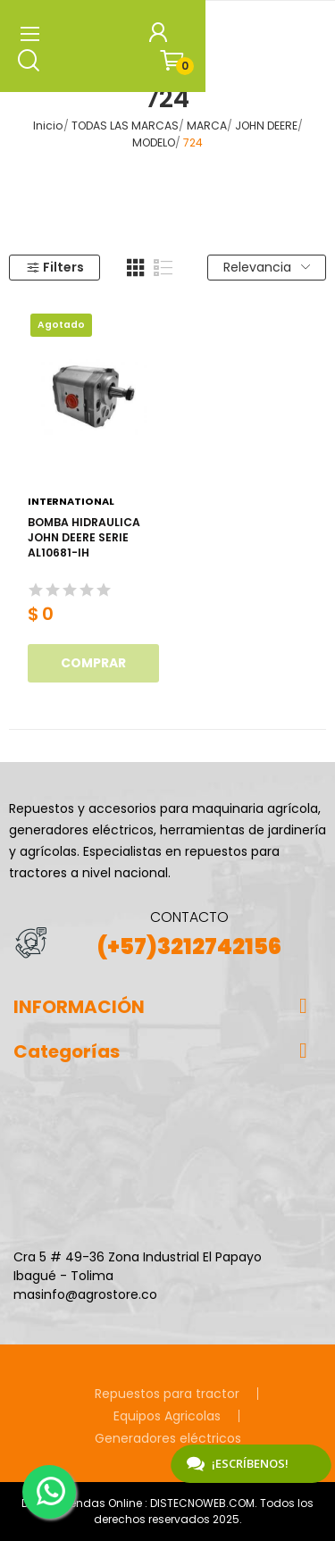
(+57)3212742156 (189, 946)
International (71, 502)
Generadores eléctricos (168, 1438)
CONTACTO (189, 917)
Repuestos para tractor (167, 1393)
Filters (55, 267)
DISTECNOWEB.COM (202, 1503)
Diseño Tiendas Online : (84, 1503)
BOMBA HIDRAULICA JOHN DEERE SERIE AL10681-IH (84, 537)
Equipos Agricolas (167, 1416)
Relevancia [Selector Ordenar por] (266, 267)
